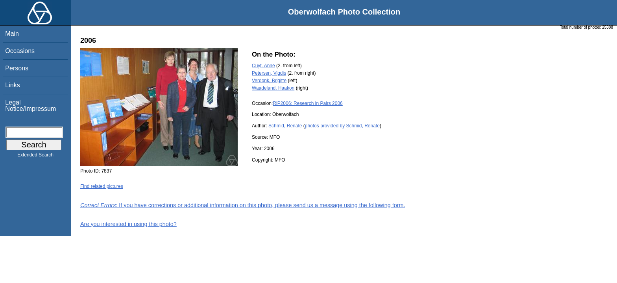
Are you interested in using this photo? (128, 224)
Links (12, 85)
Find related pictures (101, 186)
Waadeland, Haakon (273, 88)
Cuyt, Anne (263, 65)
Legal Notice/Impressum (30, 105)
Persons (16, 68)
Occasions (20, 51)
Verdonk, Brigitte (269, 80)
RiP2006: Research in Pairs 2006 (307, 103)
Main (12, 33)
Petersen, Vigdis (269, 73)
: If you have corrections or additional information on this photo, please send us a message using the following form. (242, 205)
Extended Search (35, 156)
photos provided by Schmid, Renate (342, 126)
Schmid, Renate (285, 126)
